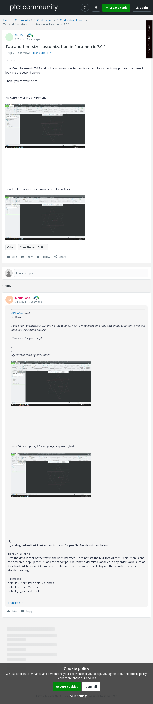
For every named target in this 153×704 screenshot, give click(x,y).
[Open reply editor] (76, 273)
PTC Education (43, 20)
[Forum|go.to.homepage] (34, 7)
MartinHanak (23, 298)
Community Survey (149, 39)
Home (7, 20)
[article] (76, 455)
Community (22, 20)
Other (11, 247)
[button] (4, 8)
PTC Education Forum (70, 20)
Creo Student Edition (33, 247)
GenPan (20, 35)
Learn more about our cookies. (77, 678)
